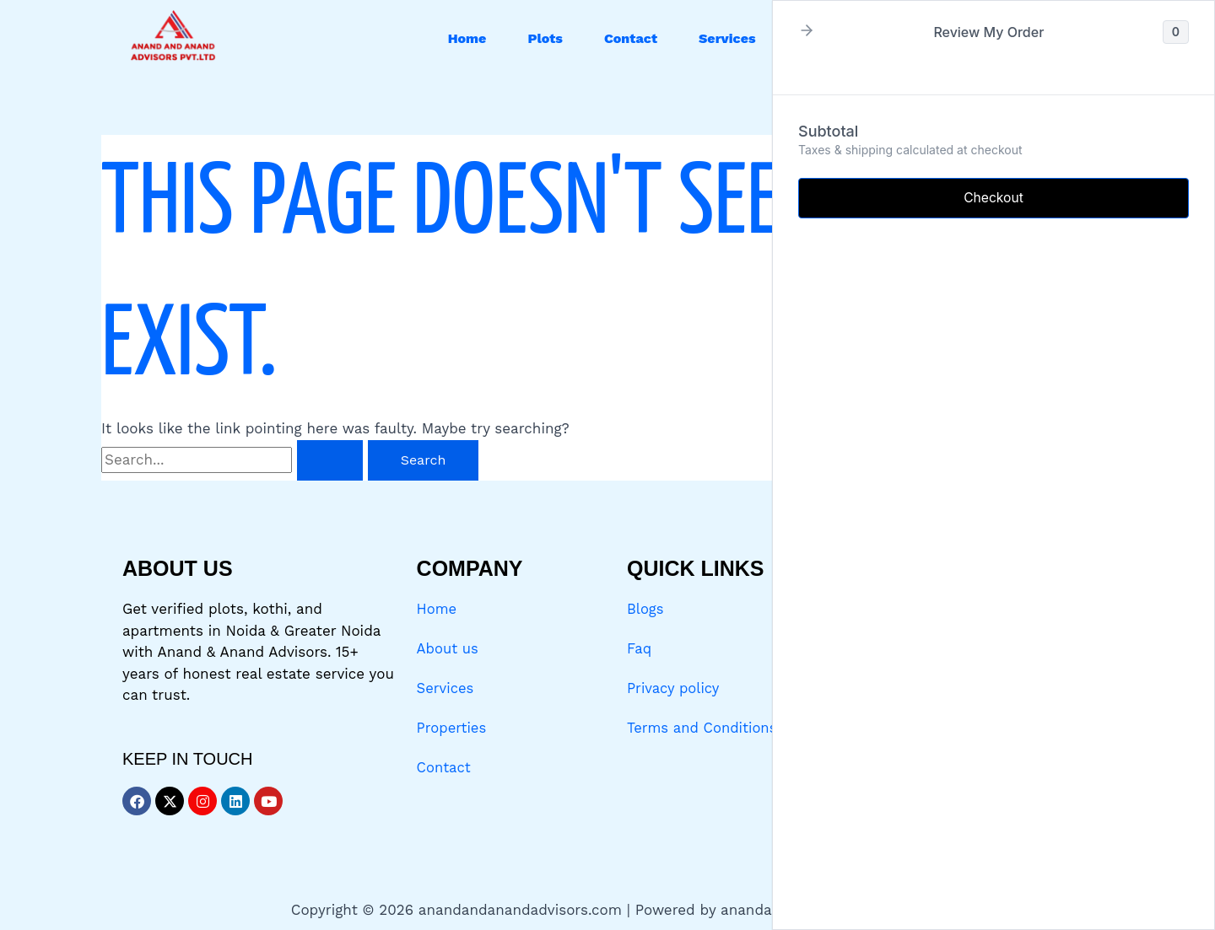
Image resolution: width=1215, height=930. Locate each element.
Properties (453, 726)
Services (727, 38)
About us (448, 648)
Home (467, 38)
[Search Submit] (330, 460)
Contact (630, 38)
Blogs (646, 608)
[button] (731, 39)
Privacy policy (674, 687)
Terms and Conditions (703, 726)
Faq (639, 648)
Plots (545, 38)
